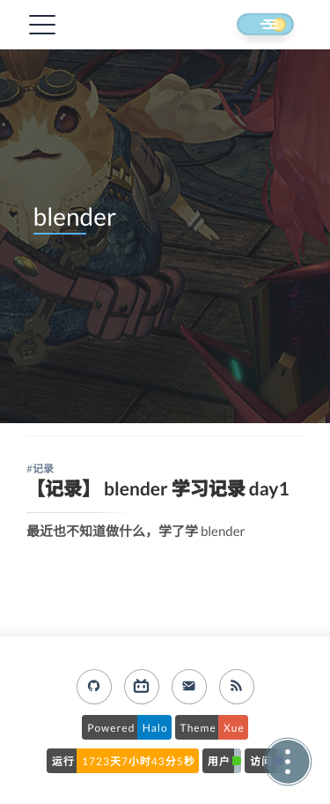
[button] (249, 25)
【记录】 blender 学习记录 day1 (158, 489)
